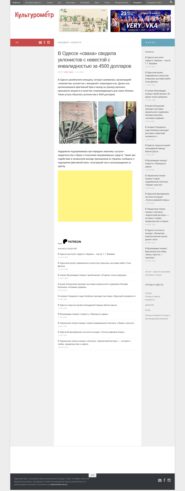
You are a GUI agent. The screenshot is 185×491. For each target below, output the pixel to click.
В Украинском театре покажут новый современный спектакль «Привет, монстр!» (96, 324)
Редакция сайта (142, 3)
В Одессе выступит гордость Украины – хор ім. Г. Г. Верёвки (86, 255)
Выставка (66, 3)
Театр (98, 3)
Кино (89, 3)
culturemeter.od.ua (58, 486)
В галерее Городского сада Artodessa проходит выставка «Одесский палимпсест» (97, 297)
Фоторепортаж (111, 3)
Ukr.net (148, 273)
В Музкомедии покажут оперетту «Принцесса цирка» (83, 315)
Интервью (79, 3)
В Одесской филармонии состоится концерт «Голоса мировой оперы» (91, 333)
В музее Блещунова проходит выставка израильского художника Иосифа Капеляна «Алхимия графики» (157, 113)
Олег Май (68, 73)
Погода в (152, 298)
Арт (56, 3)
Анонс (48, 3)
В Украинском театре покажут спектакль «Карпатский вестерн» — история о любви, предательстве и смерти (157, 216)
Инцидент (126, 3)
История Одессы (32, 3)
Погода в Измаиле (153, 316)
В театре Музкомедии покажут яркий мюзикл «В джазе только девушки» (92, 276)
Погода (148, 294)
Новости (16, 3)
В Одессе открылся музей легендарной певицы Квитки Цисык (87, 306)
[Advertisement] (95, 197)
